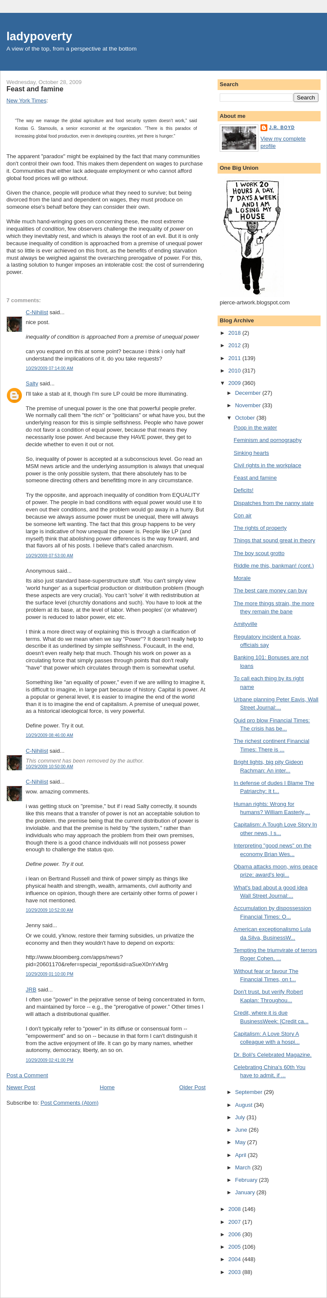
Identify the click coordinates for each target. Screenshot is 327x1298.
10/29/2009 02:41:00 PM (49, 1060)
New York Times (26, 100)
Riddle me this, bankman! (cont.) (273, 565)
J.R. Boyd (282, 127)
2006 (235, 1234)
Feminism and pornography (267, 440)
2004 (235, 1259)
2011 (235, 358)
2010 (235, 370)
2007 (235, 1222)
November (249, 405)
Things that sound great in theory (274, 540)
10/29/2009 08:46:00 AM (49, 735)
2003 (235, 1272)
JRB (31, 989)
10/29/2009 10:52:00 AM (49, 910)
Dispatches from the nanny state (273, 503)
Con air (242, 515)
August (244, 1105)
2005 (235, 1247)
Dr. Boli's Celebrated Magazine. (272, 1055)
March (243, 1167)
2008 (235, 1209)
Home (107, 1087)
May (241, 1142)
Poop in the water (255, 427)
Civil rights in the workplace (267, 465)
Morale (242, 578)
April (241, 1155)
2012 (235, 345)
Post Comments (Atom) (70, 1103)
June (242, 1130)
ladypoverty (39, 36)
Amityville (245, 624)
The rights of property (260, 528)
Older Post (192, 1087)
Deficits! (243, 490)
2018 (235, 333)
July (241, 1117)
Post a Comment (27, 1075)
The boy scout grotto (259, 553)
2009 (235, 383)
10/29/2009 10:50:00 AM (49, 766)
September (249, 1092)
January (246, 1192)
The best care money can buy (270, 590)
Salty (32, 383)
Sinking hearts (251, 453)
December (249, 393)
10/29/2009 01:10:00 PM (49, 974)
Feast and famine (35, 89)
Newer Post (20, 1087)
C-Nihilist (37, 312)
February (247, 1180)
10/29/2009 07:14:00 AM (49, 368)
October (246, 418)
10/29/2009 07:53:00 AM (49, 555)
